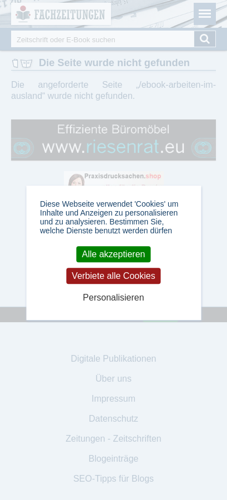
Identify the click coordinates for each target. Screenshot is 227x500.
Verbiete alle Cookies (113, 276)
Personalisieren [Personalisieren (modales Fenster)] (113, 298)
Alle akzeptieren (113, 254)
